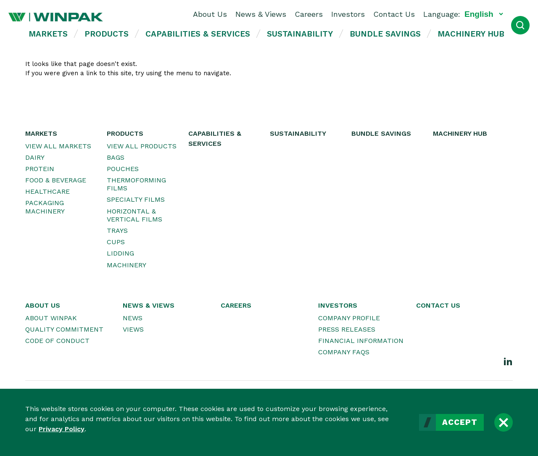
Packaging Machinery (45, 207)
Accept (459, 422)
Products (106, 34)
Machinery (126, 265)
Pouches (123, 169)
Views (133, 329)
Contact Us (394, 14)
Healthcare (47, 191)
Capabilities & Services (197, 34)
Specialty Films (136, 199)
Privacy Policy (61, 429)
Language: (441, 14)
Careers (309, 14)
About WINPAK (51, 318)
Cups (116, 242)
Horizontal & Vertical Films (134, 215)
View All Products (142, 146)
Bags (115, 157)
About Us (210, 14)
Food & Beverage (55, 180)
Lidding (120, 253)
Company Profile (349, 318)
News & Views (260, 14)
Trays (117, 231)
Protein (39, 169)
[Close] (503, 422)
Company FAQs (343, 352)
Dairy (35, 157)
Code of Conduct (57, 341)
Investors (348, 14)
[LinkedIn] (508, 361)
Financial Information (361, 341)
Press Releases (346, 329)
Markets (48, 34)
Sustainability (300, 34)
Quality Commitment (64, 329)
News (132, 318)
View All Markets (58, 146)
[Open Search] (520, 25)
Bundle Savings (385, 34)
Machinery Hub (471, 34)
